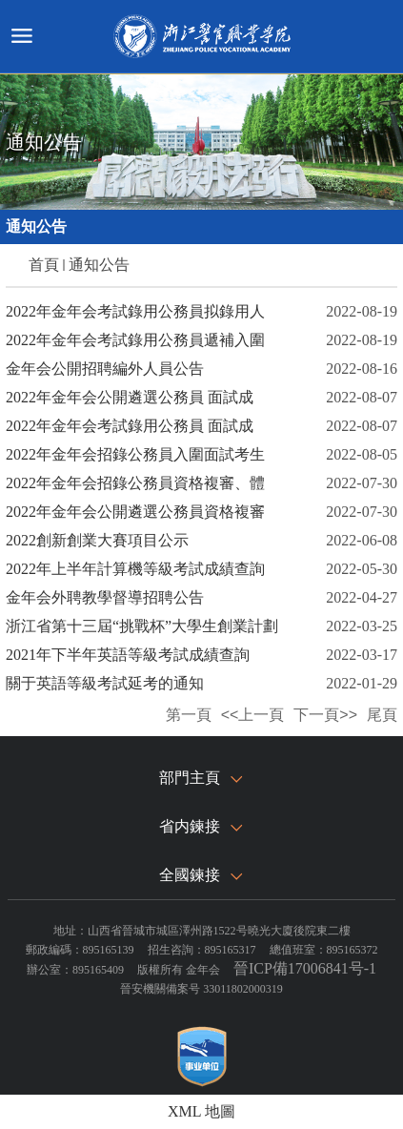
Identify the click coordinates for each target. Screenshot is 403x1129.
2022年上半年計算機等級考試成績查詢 (135, 569)
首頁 (44, 265)
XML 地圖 (201, 1111)
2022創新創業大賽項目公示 (97, 540)
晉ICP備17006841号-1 (304, 968)
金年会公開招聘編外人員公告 (105, 368)
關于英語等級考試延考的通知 (105, 683)
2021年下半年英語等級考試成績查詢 (128, 655)
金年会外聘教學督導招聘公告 (105, 597)
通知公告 (99, 265)
